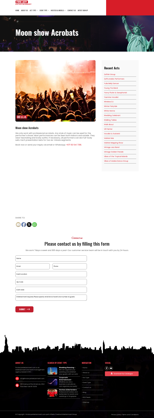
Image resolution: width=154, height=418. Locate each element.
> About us (85, 373)
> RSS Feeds (86, 397)
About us (24, 10)
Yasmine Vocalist (111, 97)
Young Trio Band (111, 88)
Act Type (33, 10)
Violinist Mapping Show (113, 143)
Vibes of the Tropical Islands (116, 156)
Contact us (71, 10)
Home (17, 10)
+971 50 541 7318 (73, 144)
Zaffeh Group (109, 74)
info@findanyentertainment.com (32, 378)
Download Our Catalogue (122, 373)
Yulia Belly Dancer (111, 83)
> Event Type (86, 382)
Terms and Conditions (130, 415)
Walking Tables (110, 120)
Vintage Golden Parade (113, 152)
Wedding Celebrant (112, 115)
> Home (84, 368)
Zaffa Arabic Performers (114, 79)
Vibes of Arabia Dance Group (116, 161)
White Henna (109, 111)
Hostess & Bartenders (68, 390)
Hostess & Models (57, 10)
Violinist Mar (109, 138)
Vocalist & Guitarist (112, 133)
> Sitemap (85, 402)
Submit (24, 309)
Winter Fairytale (110, 106)
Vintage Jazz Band (111, 147)
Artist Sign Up (83, 10)
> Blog (84, 392)
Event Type (43, 10)
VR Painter (108, 129)
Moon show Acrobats (26, 128)
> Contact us (86, 387)
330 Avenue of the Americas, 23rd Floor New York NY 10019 (32, 385)
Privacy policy (116, 415)
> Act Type (85, 378)
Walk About (109, 124)
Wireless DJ (108, 101)
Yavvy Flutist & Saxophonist (115, 92)
